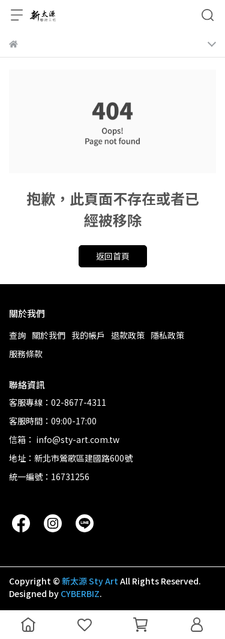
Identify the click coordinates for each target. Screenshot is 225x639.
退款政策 (128, 335)
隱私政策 (167, 335)
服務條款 (26, 354)
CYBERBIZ (80, 593)
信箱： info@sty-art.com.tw (64, 439)
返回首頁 (113, 256)
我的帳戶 (88, 335)
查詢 (17, 335)
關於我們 (48, 335)
